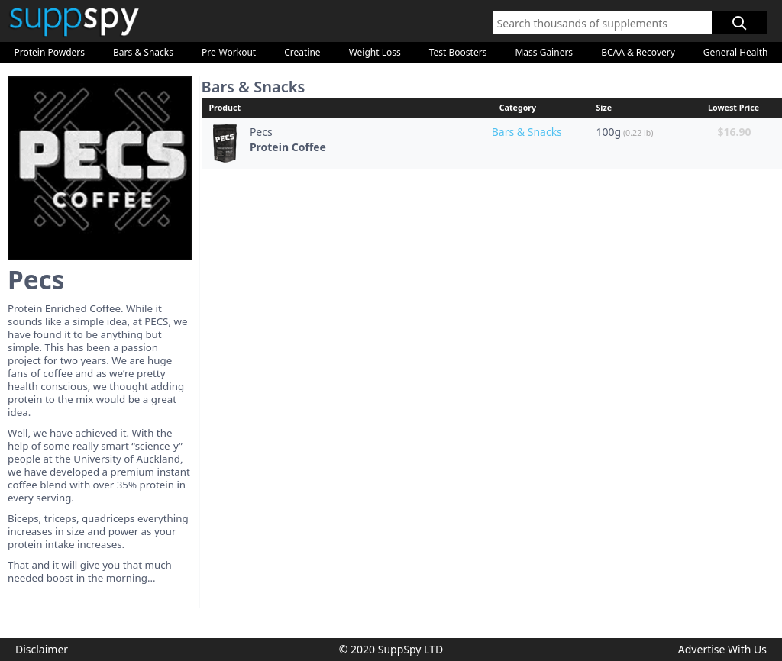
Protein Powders (50, 52)
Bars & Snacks (143, 52)
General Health (735, 52)
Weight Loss (375, 52)
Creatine (302, 52)
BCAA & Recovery (638, 52)
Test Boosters (458, 52)
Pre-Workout (229, 52)
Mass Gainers (544, 52)
